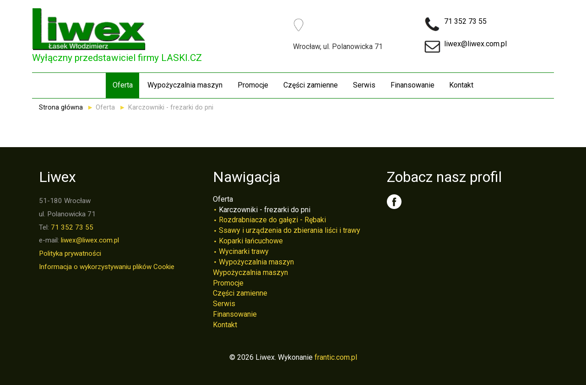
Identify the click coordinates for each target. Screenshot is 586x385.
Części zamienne (310, 85)
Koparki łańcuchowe (251, 240)
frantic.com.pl (336, 357)
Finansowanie (412, 85)
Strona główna (61, 107)
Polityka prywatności (70, 253)
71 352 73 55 (465, 21)
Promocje (253, 85)
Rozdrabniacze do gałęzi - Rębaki (272, 219)
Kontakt (461, 85)
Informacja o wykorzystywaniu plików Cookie (106, 267)
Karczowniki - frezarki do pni (264, 209)
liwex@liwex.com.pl (475, 43)
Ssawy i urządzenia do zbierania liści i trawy (289, 230)
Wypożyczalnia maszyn (184, 85)
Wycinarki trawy (244, 251)
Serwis (364, 85)
